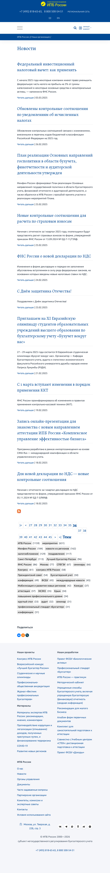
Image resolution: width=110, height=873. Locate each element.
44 (45, 537)
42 (35, 537)
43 (40, 537)
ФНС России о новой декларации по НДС (54, 256)
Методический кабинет (70, 682)
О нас (20, 768)
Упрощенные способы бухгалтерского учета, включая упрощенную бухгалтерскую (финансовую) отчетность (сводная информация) (74, 695)
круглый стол (25, 601)
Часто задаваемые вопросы (32, 789)
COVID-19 (22, 745)
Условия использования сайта (34, 814)
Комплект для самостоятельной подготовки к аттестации (74, 730)
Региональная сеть (79, 11)
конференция (25, 580)
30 (45, 525)
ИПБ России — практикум (71, 677)
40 (25, 537)
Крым (57, 591)
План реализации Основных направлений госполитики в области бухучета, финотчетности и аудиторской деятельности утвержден (55, 164)
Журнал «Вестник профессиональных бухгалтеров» (28, 695)
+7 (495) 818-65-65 (30, 11)
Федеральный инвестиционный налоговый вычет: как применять (47, 67)
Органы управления (28, 779)
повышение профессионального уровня (40, 596)
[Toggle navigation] (20, 27)
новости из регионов (57, 548)
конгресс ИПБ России (48, 569)
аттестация (24, 591)
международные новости (70, 580)
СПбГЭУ (61, 564)
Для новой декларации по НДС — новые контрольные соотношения (53, 476)
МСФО (42, 591)
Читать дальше (25, 97)
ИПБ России (23, 37)
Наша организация (41, 37)
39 (20, 537)
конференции (25, 612)
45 (50, 537)
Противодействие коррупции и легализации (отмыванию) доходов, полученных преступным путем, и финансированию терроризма (34, 733)
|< (21, 525)
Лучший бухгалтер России (61, 559)
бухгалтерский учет (62, 575)
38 (84, 530)
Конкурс (78, 585)
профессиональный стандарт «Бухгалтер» (41, 606)
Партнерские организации (32, 795)
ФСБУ (45, 580)
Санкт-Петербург (27, 559)
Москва (44, 564)
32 (55, 525)
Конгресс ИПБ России (29, 658)
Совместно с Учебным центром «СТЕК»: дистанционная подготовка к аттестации (74, 743)
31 (50, 525)
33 (60, 525)
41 (30, 537)
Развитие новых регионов (31, 751)
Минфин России (27, 548)
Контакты (22, 809)
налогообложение (28, 553)
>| (60, 537)
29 (40, 525)
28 (35, 525)
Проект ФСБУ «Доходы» (70, 752)
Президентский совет (30, 575)
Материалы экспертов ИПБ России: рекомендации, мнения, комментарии (32, 716)
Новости (21, 773)
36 (75, 525)
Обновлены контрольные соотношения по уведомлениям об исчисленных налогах (52, 114)
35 (70, 525)
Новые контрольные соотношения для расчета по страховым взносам (51, 218)
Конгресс (23, 569)
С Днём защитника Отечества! (44, 291)
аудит (44, 601)
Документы (23, 784)
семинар (61, 601)
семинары (79, 564)
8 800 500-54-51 (53, 11)
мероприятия (50, 543)
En (58, 18)
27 (30, 525)
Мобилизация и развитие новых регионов (42, 585)
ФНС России (25, 564)
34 (65, 525)
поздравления (56, 553)
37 (79, 530)
